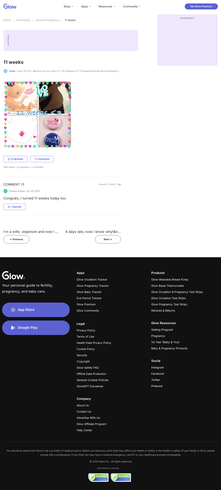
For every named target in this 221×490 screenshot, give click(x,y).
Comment (42, 158)
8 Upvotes (15, 158)
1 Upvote (14, 206)
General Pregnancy (47, 20)
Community (23, 20)
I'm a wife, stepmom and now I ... (30, 231)
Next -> (108, 239)
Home (7, 20)
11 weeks (70, 20)
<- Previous (16, 239)
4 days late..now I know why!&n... (93, 231)
